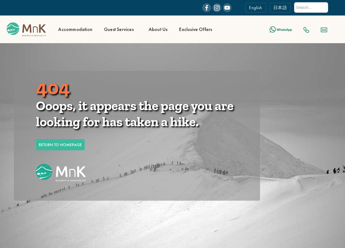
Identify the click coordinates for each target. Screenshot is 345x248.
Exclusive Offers (195, 29)
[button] (74, 29)
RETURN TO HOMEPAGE (60, 145)
